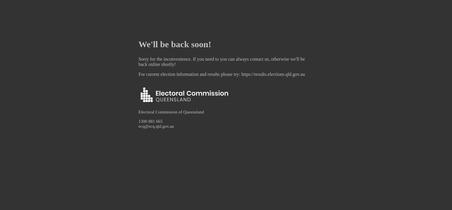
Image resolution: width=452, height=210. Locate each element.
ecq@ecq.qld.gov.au (156, 126)
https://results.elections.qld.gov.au (273, 74)
